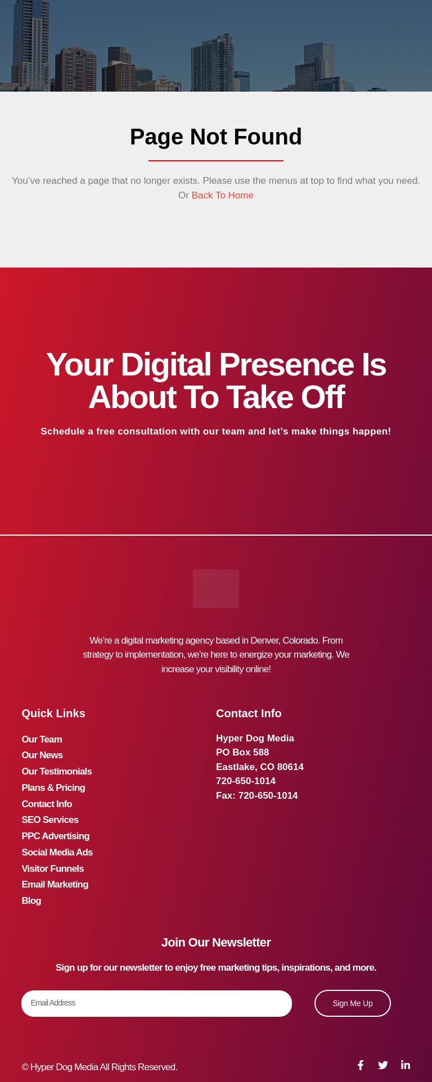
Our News (41, 752)
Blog (31, 881)
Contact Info (46, 795)
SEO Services (49, 809)
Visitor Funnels (52, 853)
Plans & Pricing (53, 781)
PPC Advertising (55, 824)
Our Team (41, 738)
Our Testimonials (56, 767)
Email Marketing (54, 867)
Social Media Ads (56, 838)
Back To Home (221, 195)
